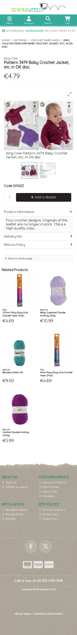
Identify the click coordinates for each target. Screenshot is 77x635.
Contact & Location (15, 486)
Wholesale (46, 496)
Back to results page (20, 258)
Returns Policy (49, 486)
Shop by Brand (12, 514)
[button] (69, 94)
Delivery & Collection (53, 482)
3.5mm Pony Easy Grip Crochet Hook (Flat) (15, 314)
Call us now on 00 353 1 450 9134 (38, 581)
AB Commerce (55, 613)
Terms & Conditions (52, 509)
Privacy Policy (49, 514)
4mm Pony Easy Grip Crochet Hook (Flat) (56, 374)
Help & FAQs (48, 491)
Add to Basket (43, 197)
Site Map (9, 518)
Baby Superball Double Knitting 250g (52, 314)
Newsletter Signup (14, 509)
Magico (27, 613)
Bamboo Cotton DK (12, 372)
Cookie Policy (48, 518)
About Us (9, 482)
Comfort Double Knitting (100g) (15, 434)
